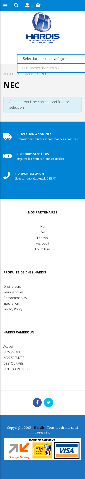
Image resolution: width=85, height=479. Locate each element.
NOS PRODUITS (14, 352)
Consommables (15, 298)
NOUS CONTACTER (17, 369)
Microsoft (42, 243)
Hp (42, 226)
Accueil (8, 74)
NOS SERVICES (13, 358)
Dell (42, 232)
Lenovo (42, 238)
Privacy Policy (12, 309)
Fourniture (42, 249)
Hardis (39, 427)
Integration (11, 303)
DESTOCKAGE (13, 363)
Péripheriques (13, 292)
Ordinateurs (12, 286)
